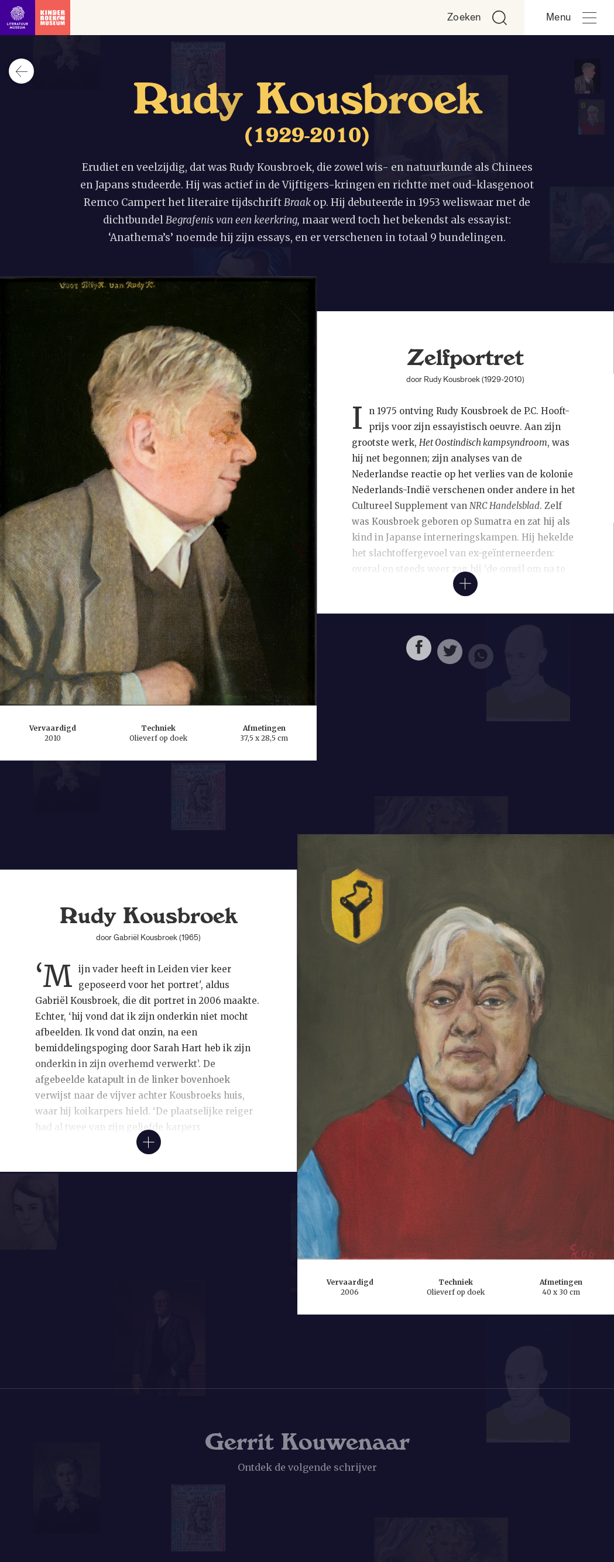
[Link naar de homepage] (35, 17)
